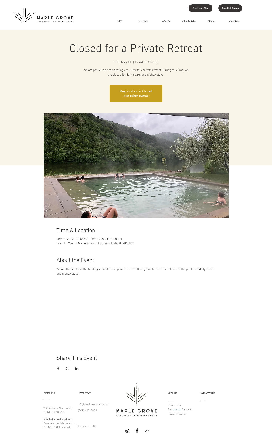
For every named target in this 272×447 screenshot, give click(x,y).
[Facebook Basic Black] (137, 430)
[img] (204, 411)
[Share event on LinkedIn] (77, 368)
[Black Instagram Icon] (127, 430)
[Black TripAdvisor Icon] (146, 430)
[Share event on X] (67, 368)
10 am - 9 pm (175, 405)
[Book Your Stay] (200, 8)
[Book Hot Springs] (230, 8)
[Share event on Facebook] (58, 368)
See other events (136, 95)
